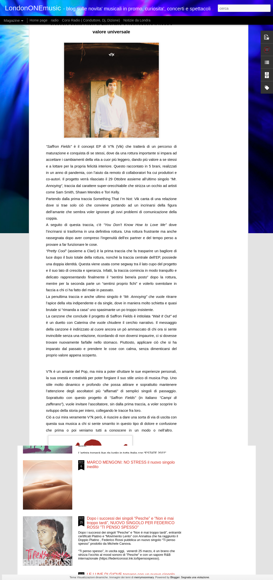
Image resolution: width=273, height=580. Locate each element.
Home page (38, 20)
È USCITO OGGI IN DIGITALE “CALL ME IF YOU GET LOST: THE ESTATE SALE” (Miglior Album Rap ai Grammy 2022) (50, 263)
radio (54, 20)
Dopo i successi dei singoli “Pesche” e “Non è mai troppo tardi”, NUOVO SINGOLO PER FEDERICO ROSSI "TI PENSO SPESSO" (131, 522)
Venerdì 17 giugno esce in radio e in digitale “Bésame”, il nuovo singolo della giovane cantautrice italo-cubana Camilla (132, 298)
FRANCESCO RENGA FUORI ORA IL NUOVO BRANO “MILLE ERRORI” (128, 408)
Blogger (175, 577)
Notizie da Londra (136, 20)
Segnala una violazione (195, 577)
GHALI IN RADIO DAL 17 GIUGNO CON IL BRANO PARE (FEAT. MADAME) (167, 259)
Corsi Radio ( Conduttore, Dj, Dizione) (91, 20)
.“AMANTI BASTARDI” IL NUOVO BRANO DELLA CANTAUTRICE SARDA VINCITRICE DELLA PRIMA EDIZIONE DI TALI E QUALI (133, 354)
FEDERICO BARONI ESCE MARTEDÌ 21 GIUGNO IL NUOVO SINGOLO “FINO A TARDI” (224, 261)
